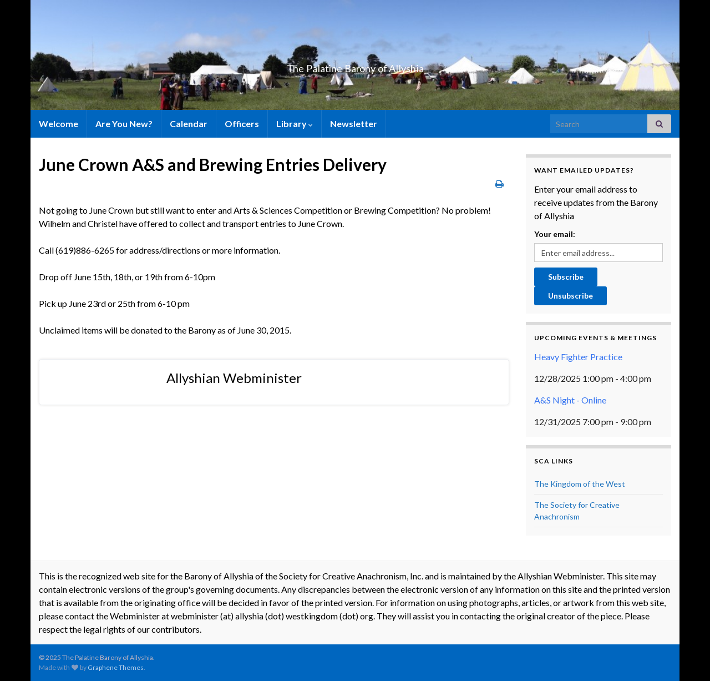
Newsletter (353, 123)
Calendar (188, 123)
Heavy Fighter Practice (578, 356)
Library (294, 123)
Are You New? (124, 123)
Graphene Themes (116, 667)
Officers (242, 123)
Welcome (58, 123)
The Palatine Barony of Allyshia (355, 65)
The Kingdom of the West (579, 483)
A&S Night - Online (570, 400)
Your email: (554, 234)
